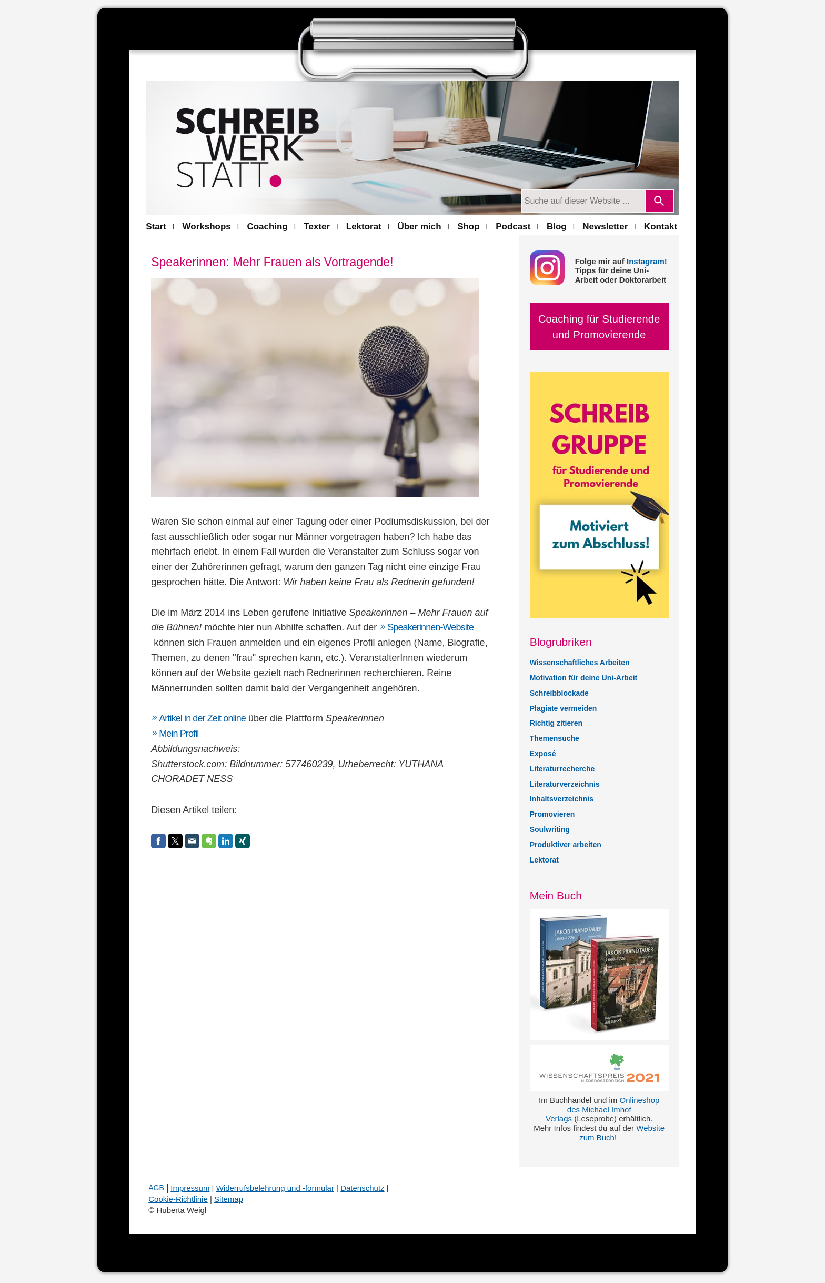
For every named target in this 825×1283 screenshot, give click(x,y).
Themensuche (554, 738)
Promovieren (552, 814)
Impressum (189, 1188)
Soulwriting (550, 829)
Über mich (419, 227)
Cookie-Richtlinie (178, 1199)
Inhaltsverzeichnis (561, 799)
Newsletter (605, 227)
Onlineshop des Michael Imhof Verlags (602, 1110)
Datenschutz (362, 1188)
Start (156, 227)
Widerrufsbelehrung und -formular (275, 1188)
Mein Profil (178, 733)
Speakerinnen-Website (430, 627)
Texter (317, 227)
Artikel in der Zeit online (202, 718)
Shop (468, 227)
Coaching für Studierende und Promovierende (599, 326)
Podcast (513, 227)
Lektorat (363, 227)
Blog (557, 227)
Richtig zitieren (556, 723)
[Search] (659, 201)
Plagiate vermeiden (563, 708)
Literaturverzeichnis (565, 784)
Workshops (207, 227)
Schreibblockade (559, 693)
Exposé (543, 753)
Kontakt (660, 227)
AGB (156, 1188)
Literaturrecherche (562, 769)
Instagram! (647, 261)
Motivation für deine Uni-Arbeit (584, 678)
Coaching (267, 227)
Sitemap (228, 1199)
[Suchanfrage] (583, 201)
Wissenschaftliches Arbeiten (580, 662)
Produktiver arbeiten (565, 844)
